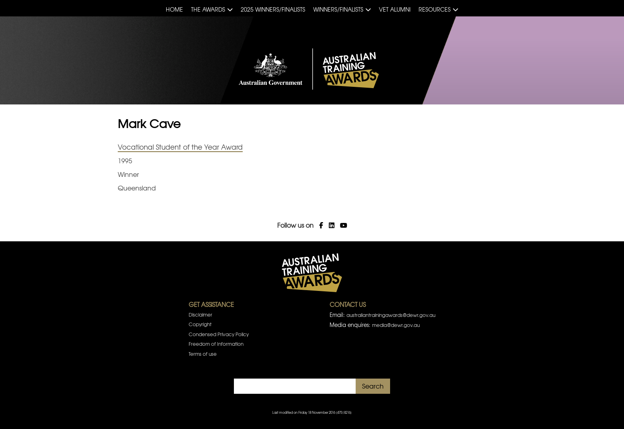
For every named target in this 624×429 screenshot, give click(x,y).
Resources (435, 9)
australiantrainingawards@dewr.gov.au (390, 315)
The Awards (208, 9)
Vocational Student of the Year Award (180, 147)
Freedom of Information (216, 343)
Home (174, 9)
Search (373, 386)
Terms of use (203, 353)
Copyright (200, 324)
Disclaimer (200, 314)
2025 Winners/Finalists (273, 9)
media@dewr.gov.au (396, 325)
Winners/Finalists (338, 9)
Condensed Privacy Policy (219, 334)
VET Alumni (395, 9)
